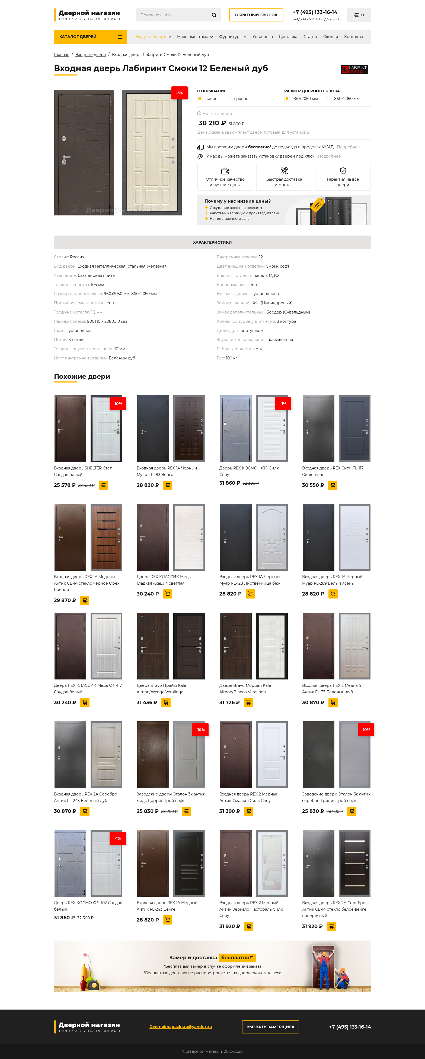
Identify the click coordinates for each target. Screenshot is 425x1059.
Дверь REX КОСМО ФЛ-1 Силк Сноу (249, 472)
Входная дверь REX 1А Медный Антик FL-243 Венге (167, 907)
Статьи (310, 36)
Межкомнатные (192, 36)
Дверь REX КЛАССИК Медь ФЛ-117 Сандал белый (88, 689)
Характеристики (212, 243)
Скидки (330, 36)
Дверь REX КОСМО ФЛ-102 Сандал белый (88, 907)
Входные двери (151, 36)
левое (207, 99)
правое (237, 99)
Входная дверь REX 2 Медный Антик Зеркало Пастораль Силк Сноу (251, 910)
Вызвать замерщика (270, 1026)
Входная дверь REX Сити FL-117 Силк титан (332, 472)
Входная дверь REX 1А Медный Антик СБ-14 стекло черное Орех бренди (86, 584)
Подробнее (348, 148)
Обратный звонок (256, 14)
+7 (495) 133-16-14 (315, 12)
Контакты (353, 36)
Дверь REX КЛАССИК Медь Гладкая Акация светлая (164, 581)
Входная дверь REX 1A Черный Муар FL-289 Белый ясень (332, 581)
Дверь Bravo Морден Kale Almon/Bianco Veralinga (245, 689)
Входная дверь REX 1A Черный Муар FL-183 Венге (167, 472)
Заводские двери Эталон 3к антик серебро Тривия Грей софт (336, 798)
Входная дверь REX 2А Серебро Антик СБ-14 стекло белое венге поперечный (334, 910)
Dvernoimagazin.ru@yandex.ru (180, 1026)
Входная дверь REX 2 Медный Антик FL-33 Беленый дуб (331, 689)
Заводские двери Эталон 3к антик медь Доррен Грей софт (171, 798)
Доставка (288, 36)
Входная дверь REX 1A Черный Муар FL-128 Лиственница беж (249, 581)
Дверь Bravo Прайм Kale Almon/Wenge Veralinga (161, 689)
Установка (263, 36)
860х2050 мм (343, 99)
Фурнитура (230, 36)
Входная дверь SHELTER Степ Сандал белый (83, 472)
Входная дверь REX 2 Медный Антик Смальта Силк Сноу (249, 798)
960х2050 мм (301, 99)
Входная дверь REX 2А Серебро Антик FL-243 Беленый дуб (85, 798)
